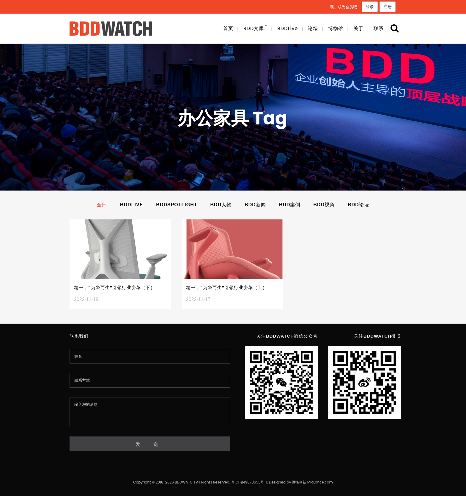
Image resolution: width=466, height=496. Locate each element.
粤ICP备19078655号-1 (249, 482)
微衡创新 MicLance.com (312, 482)
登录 (370, 6)
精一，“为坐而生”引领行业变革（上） (226, 287)
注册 (387, 6)
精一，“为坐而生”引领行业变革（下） (114, 287)
